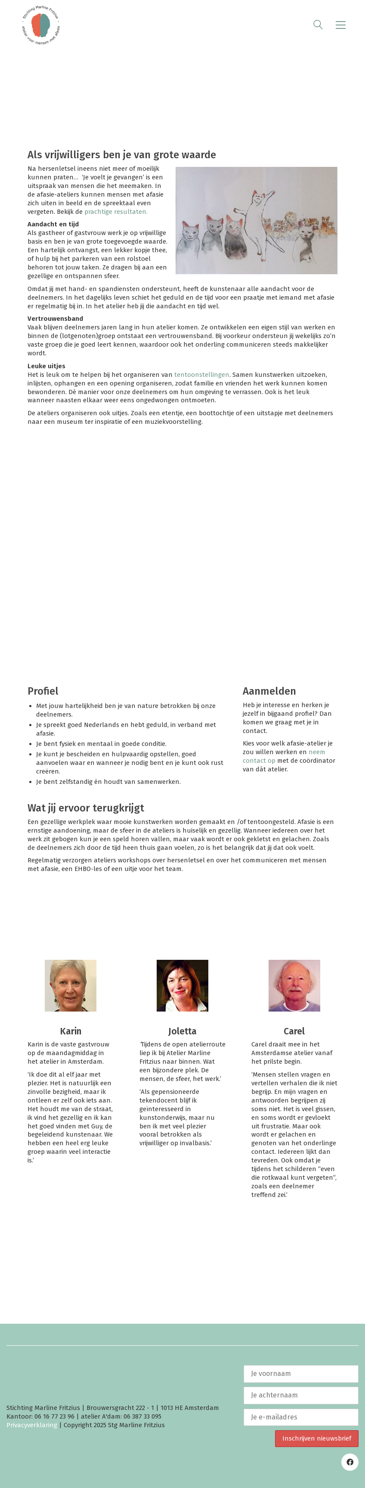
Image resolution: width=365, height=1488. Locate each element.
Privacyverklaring (31, 1425)
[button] (341, 25)
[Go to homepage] (40, 25)
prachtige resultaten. (116, 212)
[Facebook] (350, 1462)
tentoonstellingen (201, 375)
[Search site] (318, 26)
